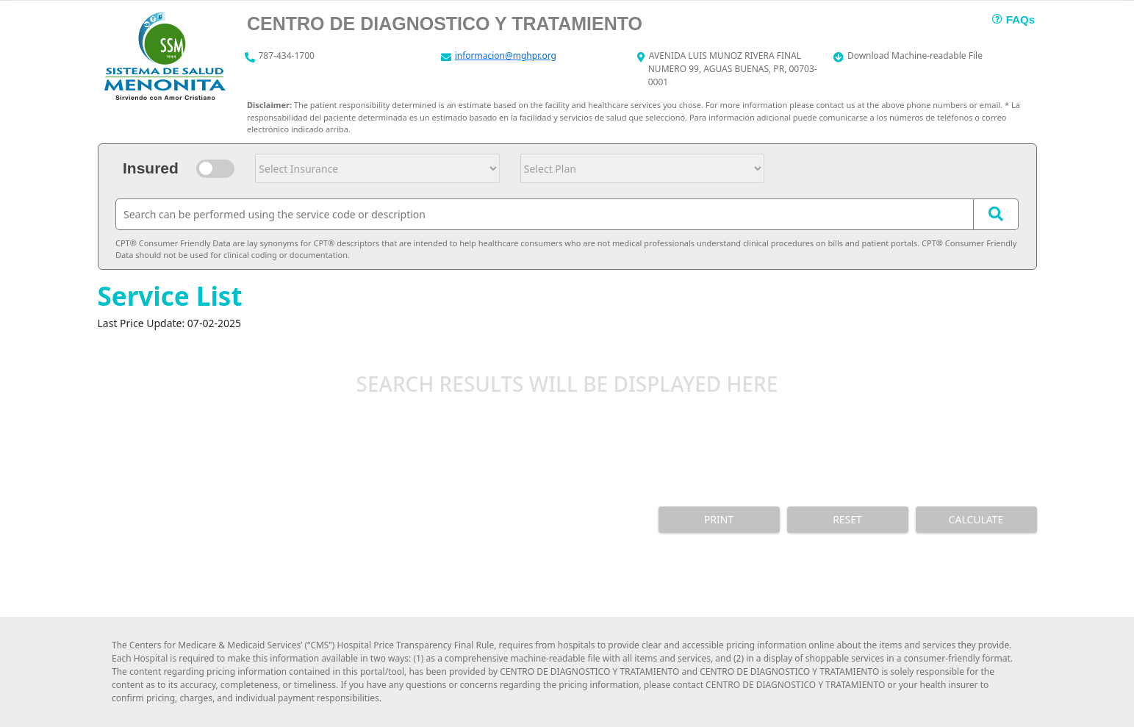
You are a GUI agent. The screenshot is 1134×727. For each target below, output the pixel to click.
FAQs (1020, 19)
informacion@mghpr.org (505, 55)
